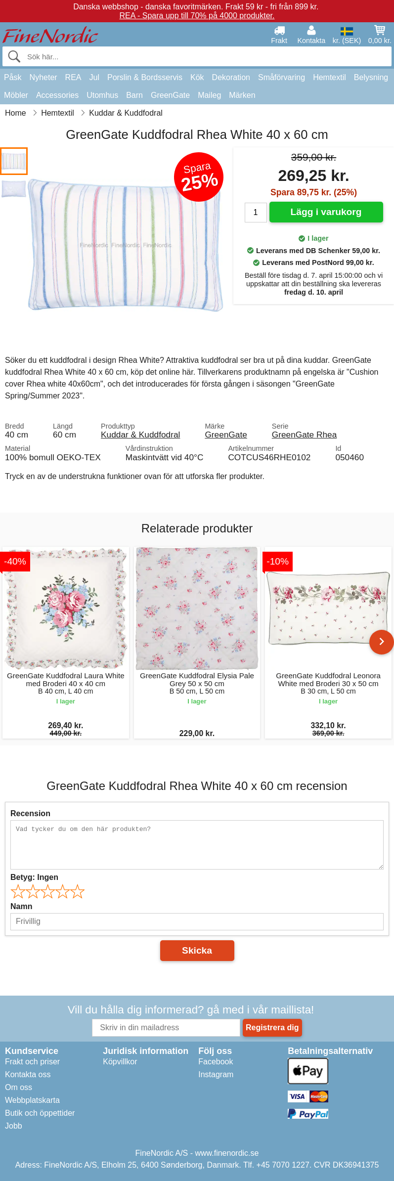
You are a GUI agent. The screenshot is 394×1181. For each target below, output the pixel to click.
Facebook (215, 1061)
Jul (94, 77)
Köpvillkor (120, 1061)
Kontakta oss (28, 1074)
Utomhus (102, 95)
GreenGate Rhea (304, 434)
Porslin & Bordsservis (144, 77)
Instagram (215, 1074)
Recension (30, 813)
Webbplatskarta (32, 1100)
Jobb (13, 1126)
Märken (242, 95)
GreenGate (170, 95)
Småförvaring (281, 77)
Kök (197, 77)
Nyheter (43, 77)
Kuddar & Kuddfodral (140, 434)
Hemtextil (329, 77)
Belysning (371, 77)
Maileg (209, 95)
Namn (21, 906)
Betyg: (34, 877)
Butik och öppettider (40, 1113)
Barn (134, 95)
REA (73, 77)
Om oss (18, 1087)
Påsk (13, 77)
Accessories (57, 95)
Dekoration (231, 77)
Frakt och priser (32, 1061)
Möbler (16, 95)
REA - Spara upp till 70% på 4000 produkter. (197, 15)
